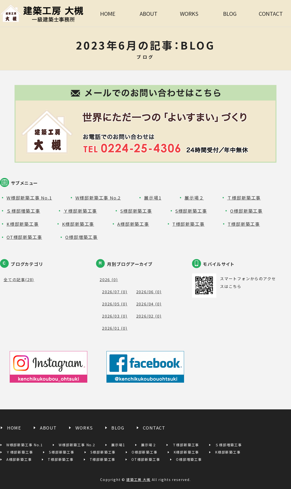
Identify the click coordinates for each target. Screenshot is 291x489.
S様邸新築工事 (136, 211)
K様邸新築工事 (23, 224)
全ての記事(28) (19, 279)
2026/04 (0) (149, 304)
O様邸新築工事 (246, 211)
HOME (107, 13)
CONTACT (271, 13)
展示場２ (194, 197)
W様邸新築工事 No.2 (98, 197)
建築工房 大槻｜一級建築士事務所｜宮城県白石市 (43, 13)
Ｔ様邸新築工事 (244, 197)
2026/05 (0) (115, 304)
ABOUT (148, 13)
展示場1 (152, 197)
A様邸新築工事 (133, 224)
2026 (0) (109, 279)
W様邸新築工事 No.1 (29, 197)
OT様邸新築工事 (24, 237)
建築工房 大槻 (138, 479)
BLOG (230, 13)
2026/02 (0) (149, 316)
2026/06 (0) (149, 292)
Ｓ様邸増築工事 (23, 211)
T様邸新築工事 (188, 224)
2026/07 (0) (115, 292)
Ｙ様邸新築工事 (80, 211)
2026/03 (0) (115, 316)
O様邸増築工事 (81, 237)
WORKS (189, 13)
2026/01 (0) (115, 328)
